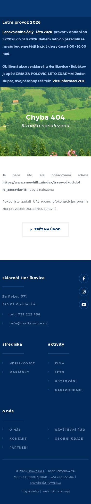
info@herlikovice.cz (28, 323)
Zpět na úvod (47, 229)
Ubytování (66, 381)
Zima (60, 363)
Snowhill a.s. (35, 471)
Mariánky (19, 372)
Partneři (18, 447)
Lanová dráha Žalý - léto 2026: (27, 32)
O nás (15, 429)
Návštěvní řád (70, 429)
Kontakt (18, 438)
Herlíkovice (22, 363)
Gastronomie (69, 390)
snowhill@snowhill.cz (45, 482)
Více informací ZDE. (69, 81)
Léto (60, 372)
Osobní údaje (69, 438)
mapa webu (30, 491)
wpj (67, 491)
